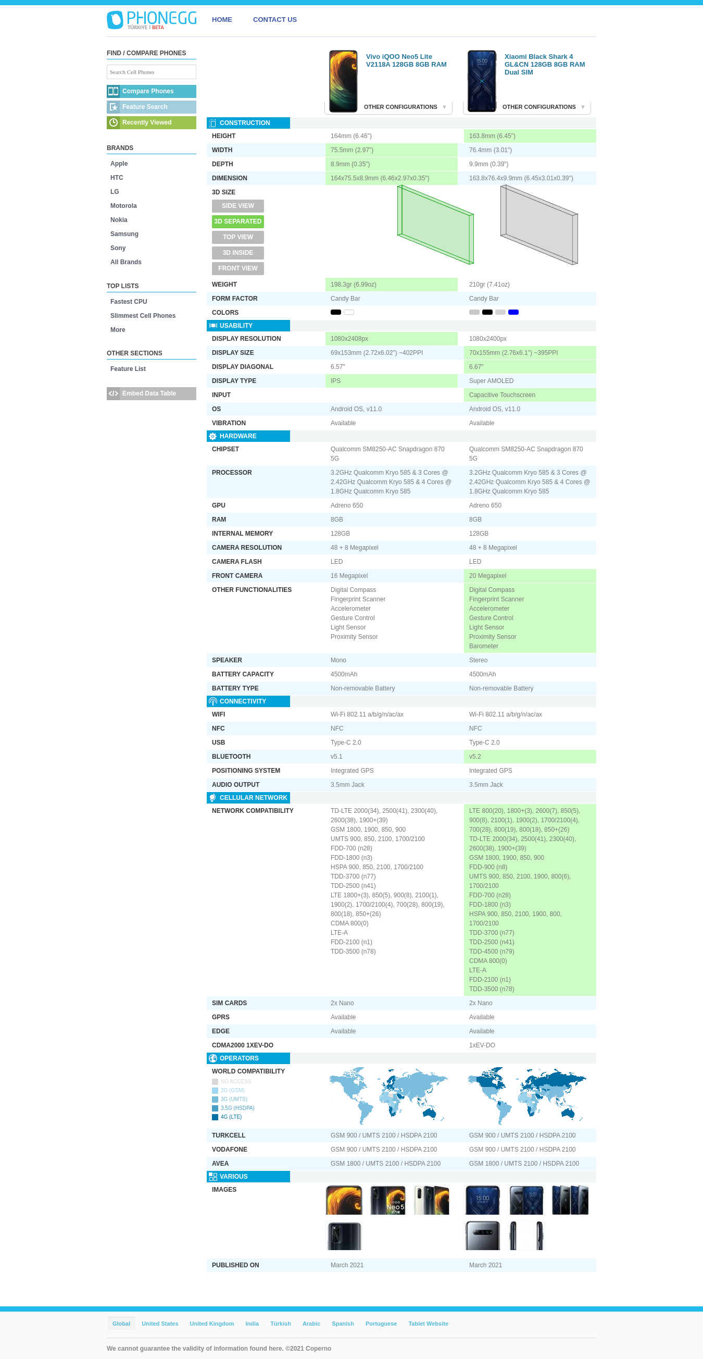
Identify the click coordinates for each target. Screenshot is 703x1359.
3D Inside (238, 252)
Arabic (311, 1323)
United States (160, 1323)
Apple (119, 163)
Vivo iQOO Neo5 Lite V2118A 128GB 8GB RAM (406, 60)
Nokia (119, 220)
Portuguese (381, 1323)
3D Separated (238, 221)
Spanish (343, 1323)
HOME (222, 19)
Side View (238, 205)
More (117, 329)
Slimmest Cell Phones (142, 315)
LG (114, 191)
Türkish (280, 1323)
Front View (237, 268)
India (252, 1323)
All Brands (126, 262)
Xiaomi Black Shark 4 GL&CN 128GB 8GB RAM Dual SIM (545, 64)
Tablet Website (428, 1323)
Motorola (123, 205)
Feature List (128, 369)
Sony (117, 248)
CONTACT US (275, 19)
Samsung (124, 234)
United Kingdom (212, 1323)
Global (121, 1323)
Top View (238, 237)
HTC (116, 177)
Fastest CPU (128, 301)
